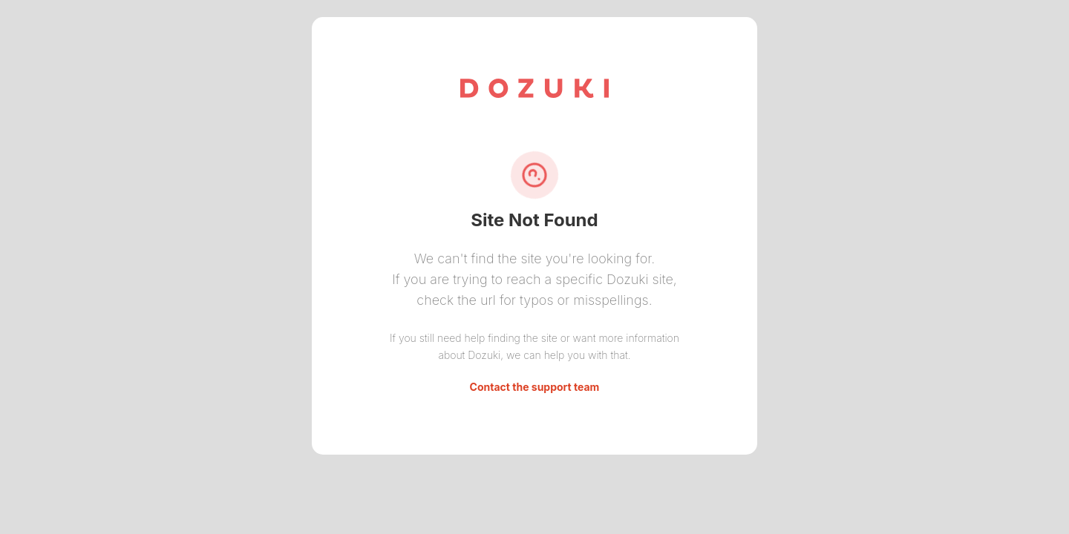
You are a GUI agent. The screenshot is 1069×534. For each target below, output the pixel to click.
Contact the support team (535, 386)
